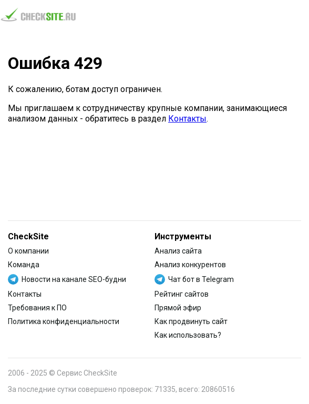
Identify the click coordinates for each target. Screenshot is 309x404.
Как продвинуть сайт (191, 321)
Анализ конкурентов (190, 264)
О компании (28, 251)
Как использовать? (187, 335)
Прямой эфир (177, 308)
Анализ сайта (178, 251)
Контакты (187, 119)
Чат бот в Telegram (201, 279)
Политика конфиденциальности (63, 321)
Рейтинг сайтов (181, 294)
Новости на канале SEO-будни (74, 279)
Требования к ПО (37, 308)
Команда (23, 264)
